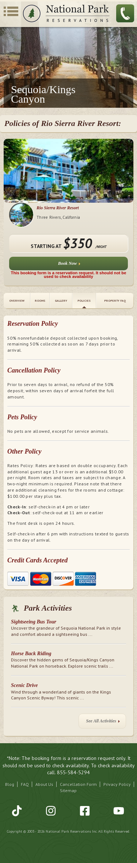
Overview (16, 300)
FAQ (25, 784)
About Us (44, 784)
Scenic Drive (24, 685)
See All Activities (103, 722)
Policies (84, 300)
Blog (9, 784)
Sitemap (68, 790)
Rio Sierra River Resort (58, 207)
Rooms (40, 300)
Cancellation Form (78, 784)
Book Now (69, 265)
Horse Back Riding (31, 653)
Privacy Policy (117, 784)
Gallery (61, 300)
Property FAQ (115, 300)
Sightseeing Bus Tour (33, 622)
